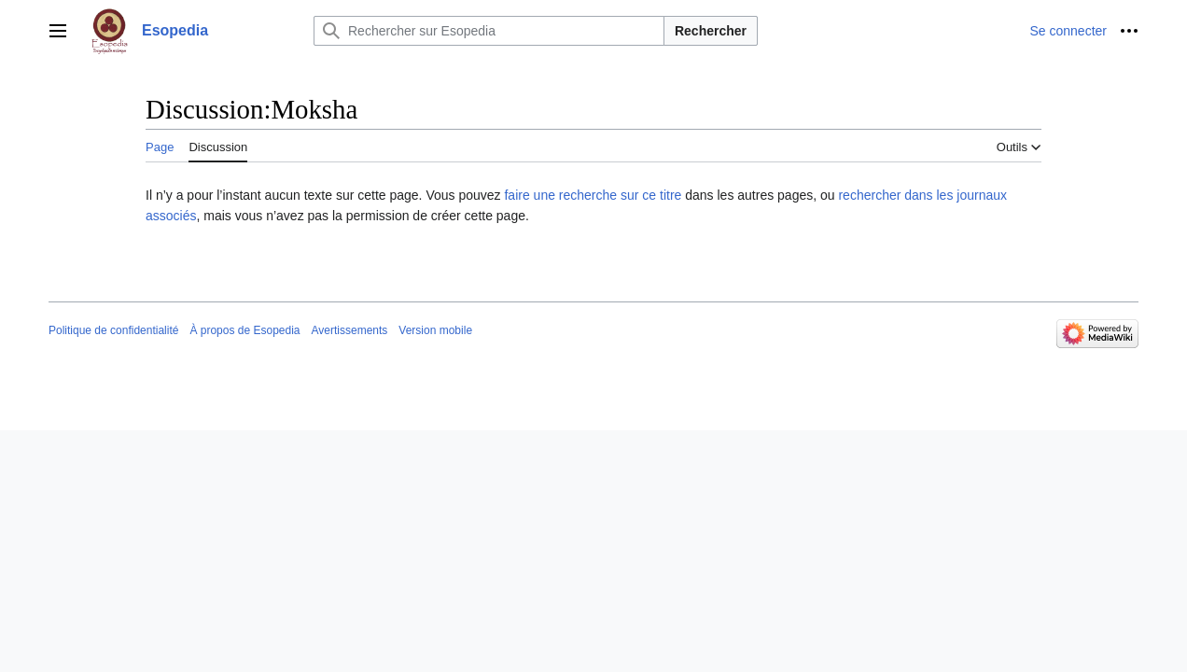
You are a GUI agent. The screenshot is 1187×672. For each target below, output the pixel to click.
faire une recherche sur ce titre (592, 195)
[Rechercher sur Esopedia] (489, 31)
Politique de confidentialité (113, 330)
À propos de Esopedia (244, 330)
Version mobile (435, 330)
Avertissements (350, 330)
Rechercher (711, 30)
